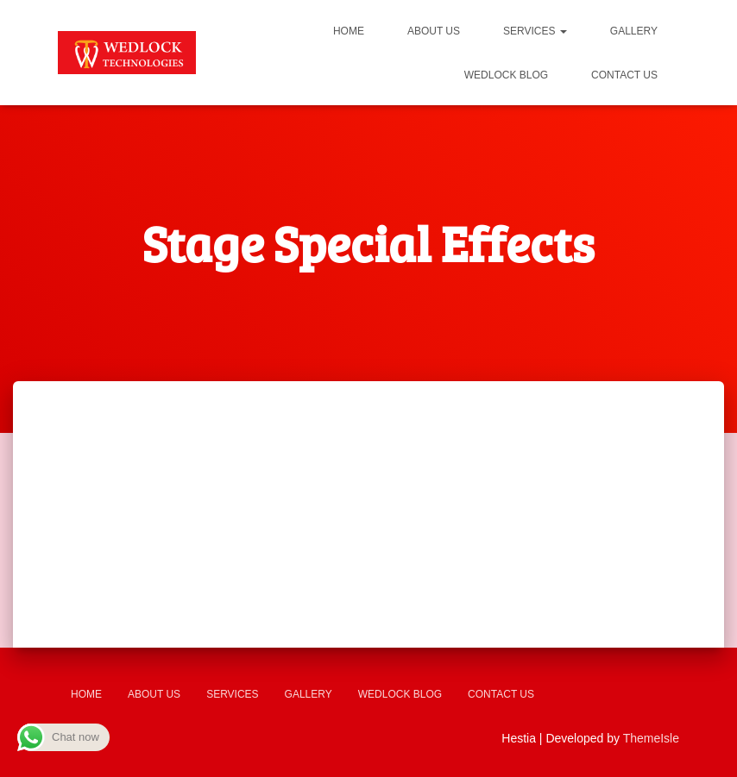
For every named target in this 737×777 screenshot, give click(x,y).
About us (433, 31)
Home (348, 31)
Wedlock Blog (506, 75)
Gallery (634, 31)
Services (535, 31)
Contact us (624, 75)
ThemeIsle (651, 738)
